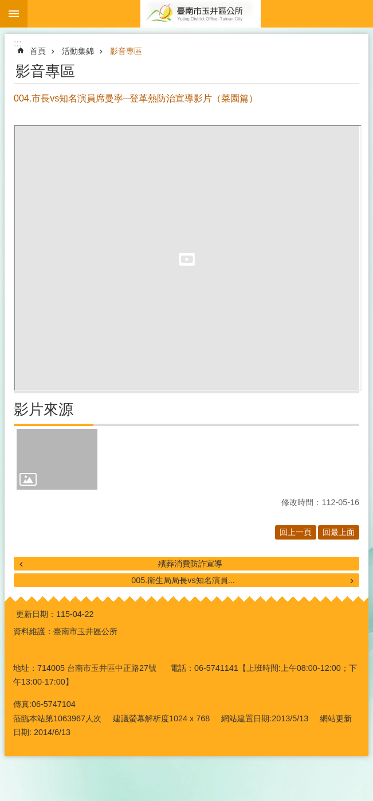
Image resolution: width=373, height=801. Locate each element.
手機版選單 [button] (14, 14)
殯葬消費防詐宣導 (190, 563)
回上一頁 (296, 532)
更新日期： (36, 614)
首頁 (38, 51)
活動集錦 (78, 51)
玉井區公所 (200, 14)
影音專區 (126, 51)
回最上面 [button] (339, 532)
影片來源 (43, 409)
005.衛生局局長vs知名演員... (182, 580)
